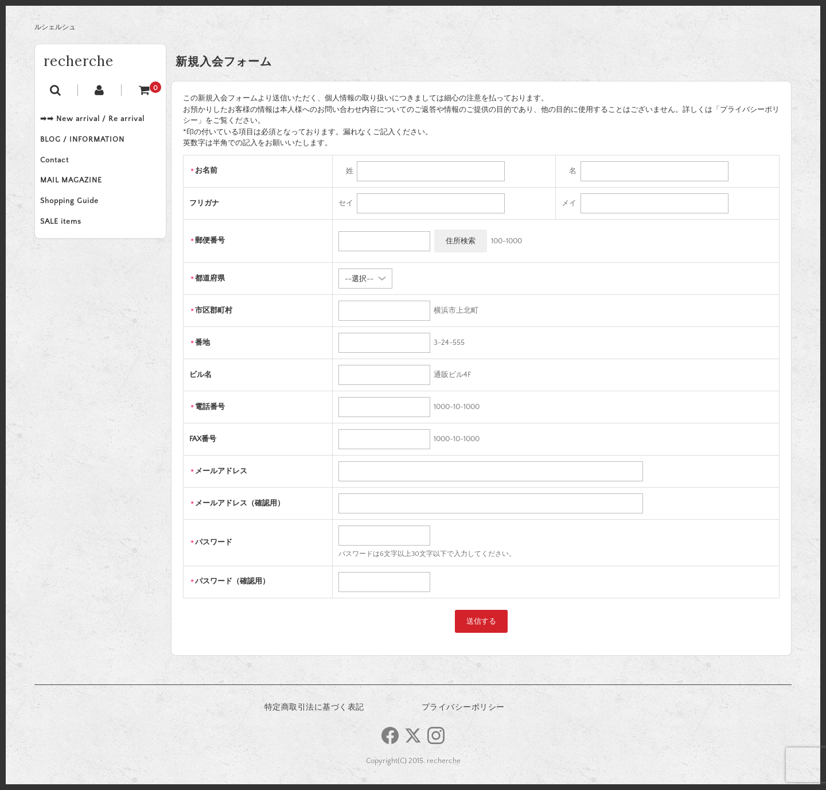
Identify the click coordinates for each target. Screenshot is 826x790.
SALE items (67, 241)
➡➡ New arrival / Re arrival (98, 120)
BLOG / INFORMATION (88, 145)
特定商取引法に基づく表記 (314, 707)
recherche (79, 61)
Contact (60, 169)
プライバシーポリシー (463, 707)
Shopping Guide (75, 217)
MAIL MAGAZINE (77, 193)
